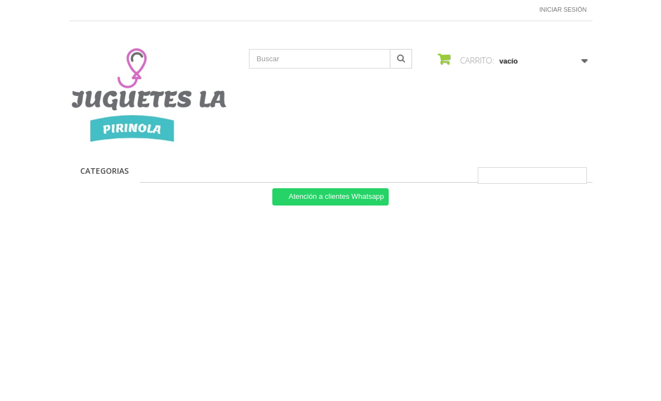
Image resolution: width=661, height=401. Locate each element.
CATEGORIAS (104, 170)
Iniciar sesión (563, 9)
